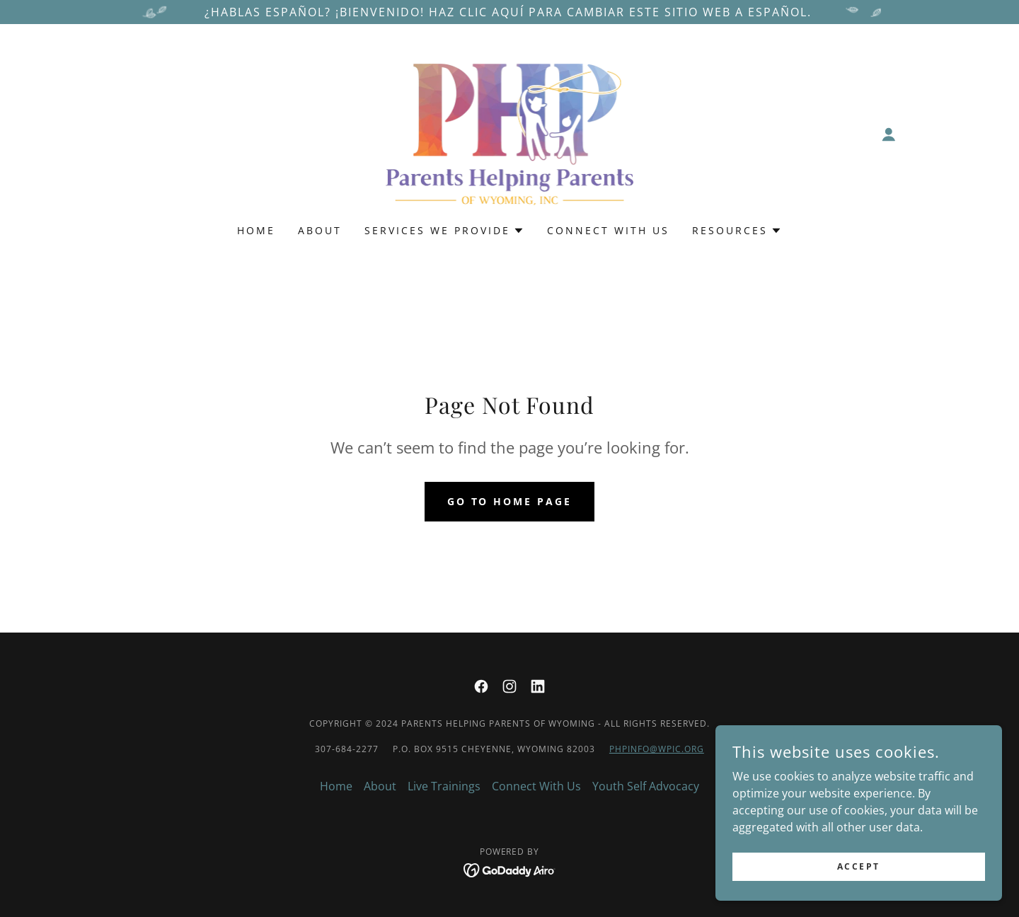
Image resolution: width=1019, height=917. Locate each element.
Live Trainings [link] (444, 786)
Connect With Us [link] (608, 230)
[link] (510, 133)
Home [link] (256, 230)
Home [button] (336, 786)
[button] (889, 134)
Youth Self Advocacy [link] (645, 786)
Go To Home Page (509, 501)
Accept (860, 866)
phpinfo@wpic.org (656, 749)
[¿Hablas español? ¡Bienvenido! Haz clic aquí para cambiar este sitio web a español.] (509, 12)
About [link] (320, 230)
